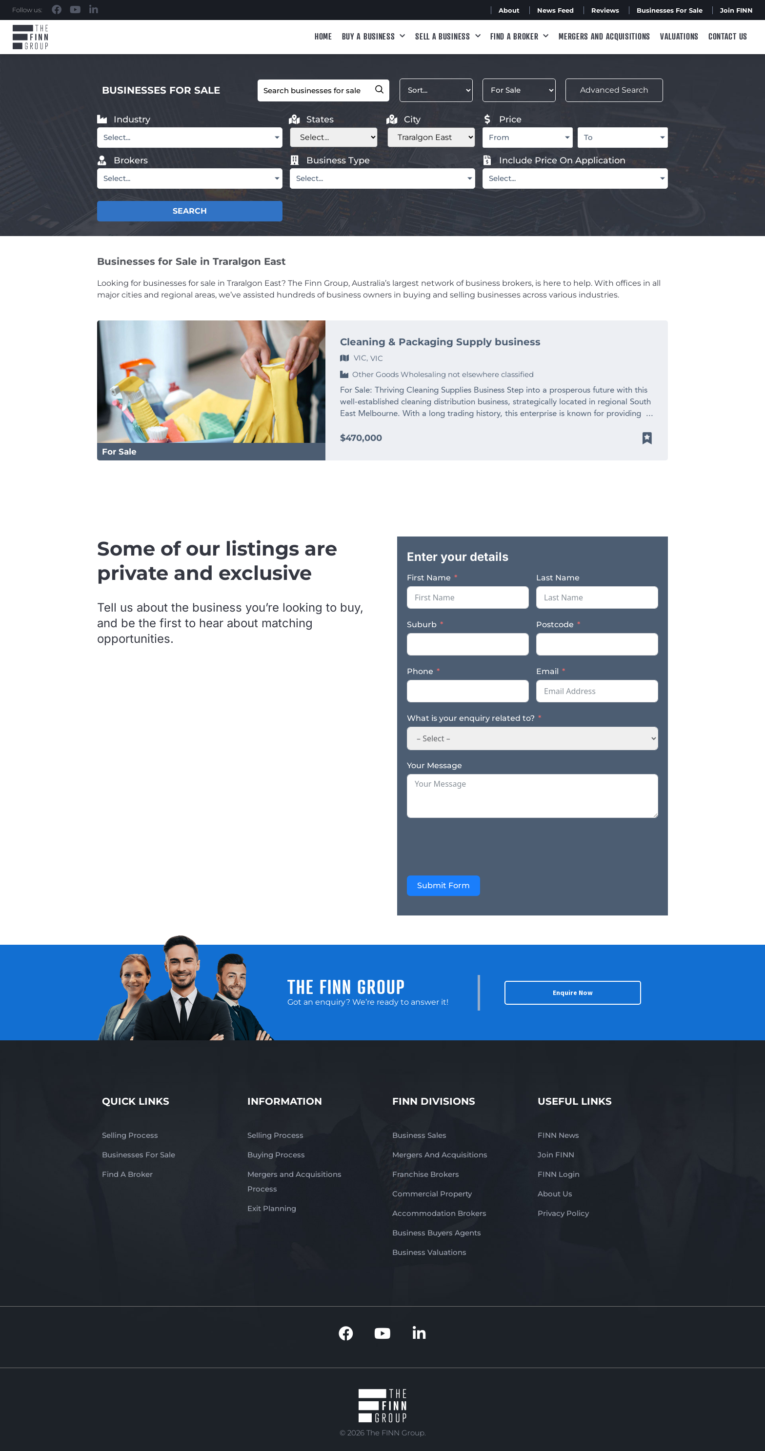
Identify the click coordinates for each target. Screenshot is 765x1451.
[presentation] (481, 847)
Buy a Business (374, 36)
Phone (420, 671)
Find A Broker (519, 36)
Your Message (434, 765)
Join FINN (736, 10)
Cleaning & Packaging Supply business (440, 342)
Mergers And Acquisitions (439, 1154)
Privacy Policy (563, 1213)
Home (323, 36)
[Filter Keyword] (323, 90)
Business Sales (419, 1135)
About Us (555, 1193)
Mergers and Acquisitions (604, 36)
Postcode (555, 624)
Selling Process (130, 1135)
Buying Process (276, 1154)
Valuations (679, 36)
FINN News (558, 1135)
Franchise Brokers (425, 1174)
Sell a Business (448, 36)
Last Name (558, 577)
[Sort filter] (436, 90)
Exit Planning (271, 1208)
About (509, 10)
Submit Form (443, 885)
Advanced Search (614, 90)
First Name (429, 577)
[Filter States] (334, 137)
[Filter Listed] (519, 90)
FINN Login (559, 1174)
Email (547, 671)
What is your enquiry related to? (471, 718)
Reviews (605, 10)
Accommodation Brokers (439, 1213)
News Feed (555, 10)
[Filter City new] (431, 137)
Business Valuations (429, 1252)
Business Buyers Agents (436, 1232)
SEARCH (190, 211)
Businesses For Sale (670, 10)
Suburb (422, 624)
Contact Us (727, 36)
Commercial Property (432, 1193)
